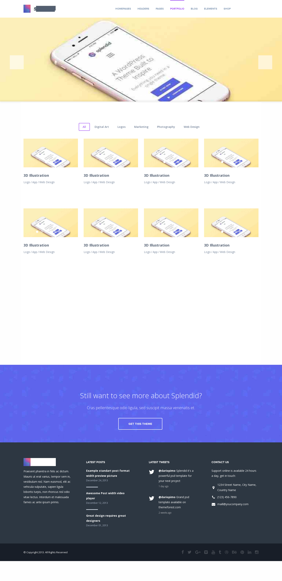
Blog (194, 8)
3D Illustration (36, 222)
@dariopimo (167, 505)
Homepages (123, 8)
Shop (227, 8)
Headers (143, 8)
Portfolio (177, 8)
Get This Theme (140, 459)
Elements (210, 8)
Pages (160, 8)
